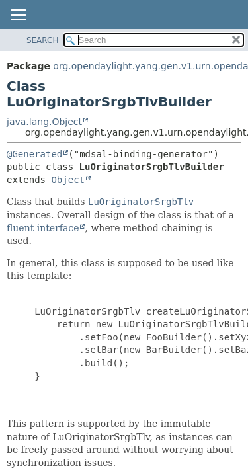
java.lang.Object (44, 121)
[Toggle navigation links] (18, 16)
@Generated (34, 154)
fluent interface (43, 228)
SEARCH (42, 40)
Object (68, 180)
